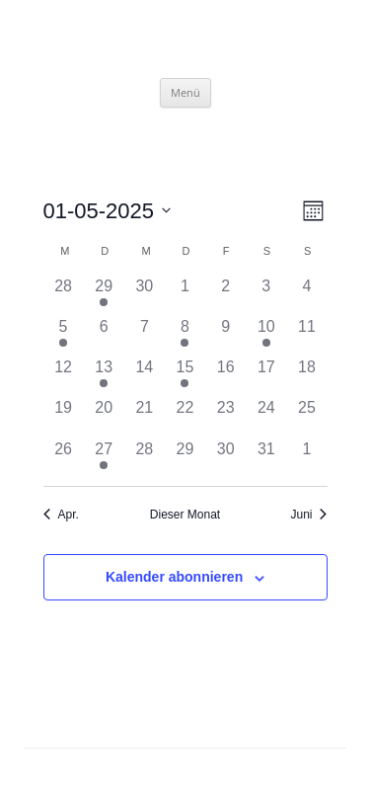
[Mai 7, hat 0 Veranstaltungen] (144, 335)
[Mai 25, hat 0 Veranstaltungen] (306, 416)
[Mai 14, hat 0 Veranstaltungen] (144, 376)
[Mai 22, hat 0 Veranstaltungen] (185, 416)
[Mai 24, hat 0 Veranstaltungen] (266, 416)
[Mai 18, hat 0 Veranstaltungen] (306, 376)
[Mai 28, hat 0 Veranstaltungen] (144, 458)
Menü (185, 92)
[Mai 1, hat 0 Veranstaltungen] (185, 295)
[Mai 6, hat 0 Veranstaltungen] (104, 335)
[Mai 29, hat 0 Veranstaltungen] (185, 458)
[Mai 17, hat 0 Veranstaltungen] (266, 376)
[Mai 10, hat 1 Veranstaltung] (266, 335)
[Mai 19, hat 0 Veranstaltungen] (63, 416)
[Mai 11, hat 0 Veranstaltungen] (306, 335)
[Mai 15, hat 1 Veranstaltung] (185, 376)
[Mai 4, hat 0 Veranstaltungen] (306, 295)
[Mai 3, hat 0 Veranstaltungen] (266, 295)
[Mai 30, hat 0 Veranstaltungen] (225, 458)
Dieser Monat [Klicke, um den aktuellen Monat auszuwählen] (185, 514)
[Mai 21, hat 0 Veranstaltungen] (144, 416)
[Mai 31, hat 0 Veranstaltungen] (266, 458)
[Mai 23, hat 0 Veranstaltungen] (225, 416)
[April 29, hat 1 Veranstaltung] (104, 295)
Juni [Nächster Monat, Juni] (308, 514)
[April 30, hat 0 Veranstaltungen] (144, 295)
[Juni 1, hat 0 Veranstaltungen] (306, 458)
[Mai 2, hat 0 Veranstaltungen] (225, 295)
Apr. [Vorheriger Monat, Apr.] (61, 514)
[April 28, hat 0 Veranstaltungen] (63, 295)
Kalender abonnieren (174, 577)
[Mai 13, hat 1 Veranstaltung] (104, 376)
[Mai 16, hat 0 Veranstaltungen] (225, 376)
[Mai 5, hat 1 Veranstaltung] (63, 335)
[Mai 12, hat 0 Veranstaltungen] (63, 376)
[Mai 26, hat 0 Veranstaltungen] (63, 458)
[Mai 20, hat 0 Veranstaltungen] (104, 416)
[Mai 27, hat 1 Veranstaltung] (104, 458)
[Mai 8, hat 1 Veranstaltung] (185, 335)
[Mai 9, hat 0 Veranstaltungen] (225, 335)
